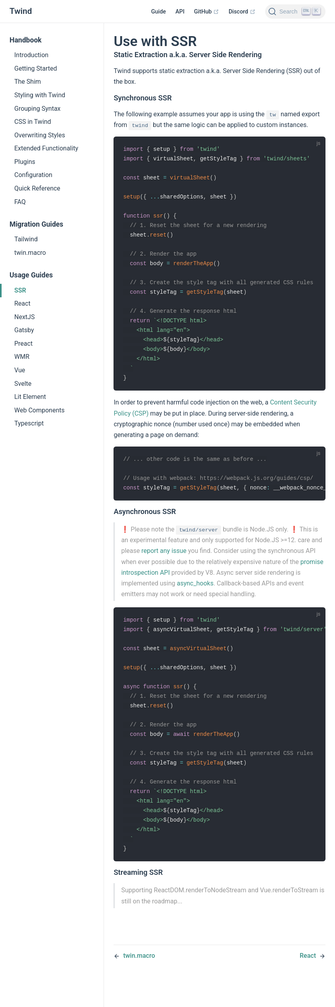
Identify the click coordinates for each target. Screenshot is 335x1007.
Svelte (22, 383)
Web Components (39, 410)
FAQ (20, 202)
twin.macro (30, 252)
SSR (20, 290)
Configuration (33, 175)
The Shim (27, 81)
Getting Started (35, 68)
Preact (23, 343)
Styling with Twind (39, 95)
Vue (19, 370)
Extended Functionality (46, 148)
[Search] (295, 11)
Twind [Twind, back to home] (21, 11)
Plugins (24, 162)
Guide (158, 11)
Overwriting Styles (39, 135)
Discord (242, 11)
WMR (21, 356)
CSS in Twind (32, 121)
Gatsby (24, 330)
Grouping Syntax (37, 108)
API (180, 11)
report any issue (164, 562)
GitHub (206, 11)
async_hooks (195, 595)
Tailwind (26, 239)
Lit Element (30, 396)
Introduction (31, 55)
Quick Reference (37, 188)
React (22, 303)
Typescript (29, 423)
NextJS (24, 317)
